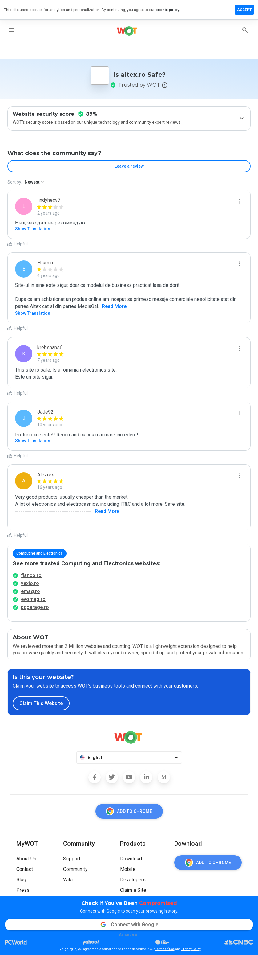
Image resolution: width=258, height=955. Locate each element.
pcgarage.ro (35, 607)
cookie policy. (167, 10)
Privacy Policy (191, 949)
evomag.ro (33, 599)
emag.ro (30, 591)
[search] (245, 30)
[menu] (11, 30)
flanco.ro (31, 575)
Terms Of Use (165, 949)
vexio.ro (30, 583)
